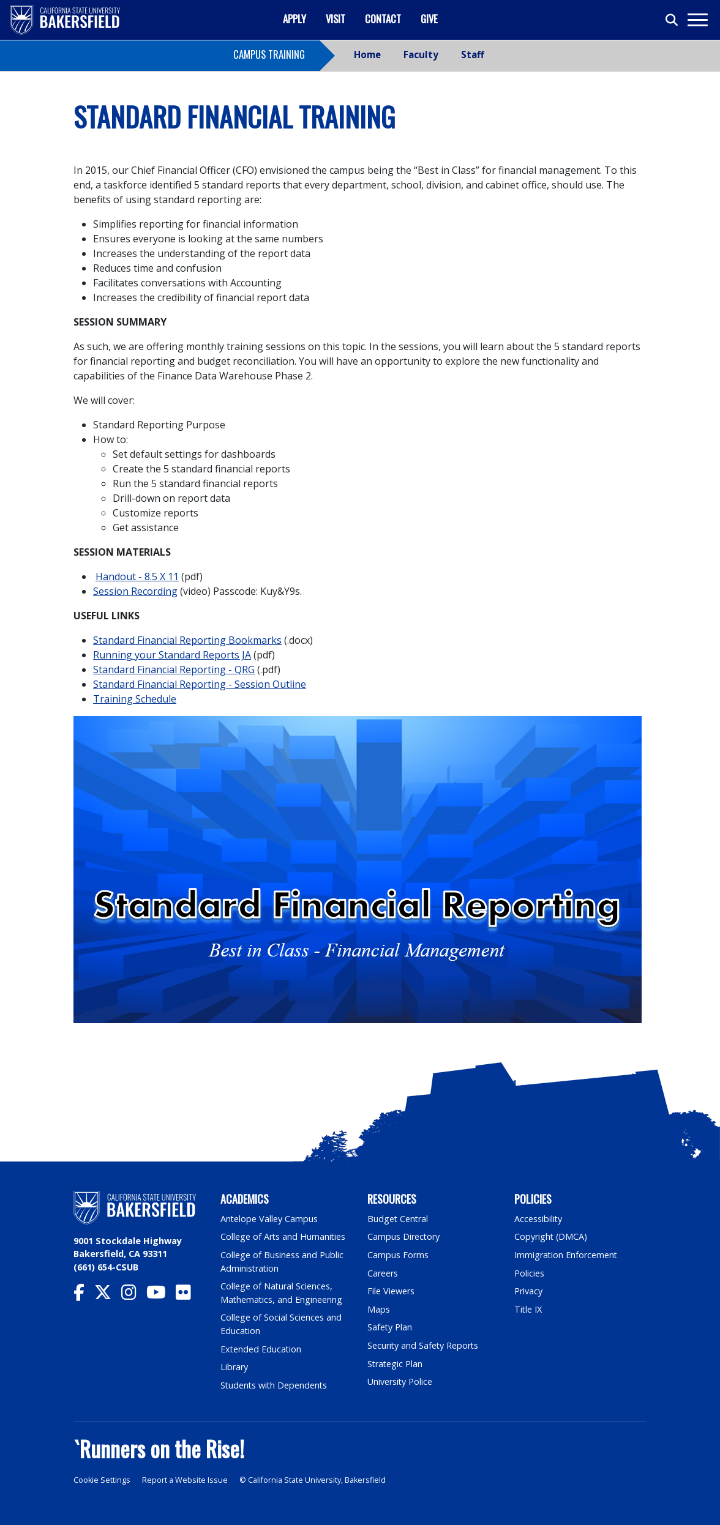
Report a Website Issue (185, 1480)
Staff (472, 54)
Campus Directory (403, 1236)
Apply (294, 18)
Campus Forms (398, 1255)
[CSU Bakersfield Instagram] (133, 1295)
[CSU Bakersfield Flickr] (188, 1295)
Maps (378, 1309)
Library (234, 1367)
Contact (383, 18)
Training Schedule (134, 699)
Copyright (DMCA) (551, 1236)
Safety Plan (390, 1327)
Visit (335, 18)
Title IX (528, 1309)
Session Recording (135, 591)
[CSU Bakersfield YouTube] (161, 1295)
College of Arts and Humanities (283, 1236)
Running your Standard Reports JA (172, 655)
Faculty (420, 54)
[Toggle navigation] (697, 20)
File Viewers (390, 1291)
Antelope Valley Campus (269, 1219)
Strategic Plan (395, 1364)
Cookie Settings (101, 1480)
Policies (529, 1273)
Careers (382, 1273)
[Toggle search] (672, 20)
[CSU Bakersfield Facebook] (83, 1295)
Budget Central (398, 1219)
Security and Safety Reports (423, 1345)
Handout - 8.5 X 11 (137, 576)
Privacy (528, 1291)
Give (429, 18)
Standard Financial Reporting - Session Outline (199, 684)
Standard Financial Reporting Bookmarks (187, 640)
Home (367, 54)
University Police (400, 1381)
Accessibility (538, 1219)
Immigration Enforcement (566, 1255)
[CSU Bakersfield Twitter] (107, 1295)
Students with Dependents (274, 1385)
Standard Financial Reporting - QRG (174, 669)
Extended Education (261, 1349)
